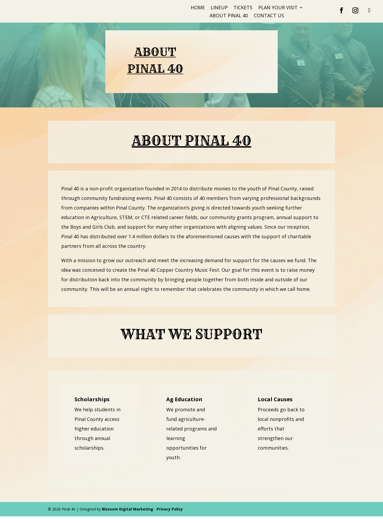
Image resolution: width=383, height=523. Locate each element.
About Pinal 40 (229, 16)
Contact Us (269, 16)
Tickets (243, 8)
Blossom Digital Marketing (127, 515)
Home (198, 8)
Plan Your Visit (278, 8)
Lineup (219, 8)
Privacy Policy (170, 515)
